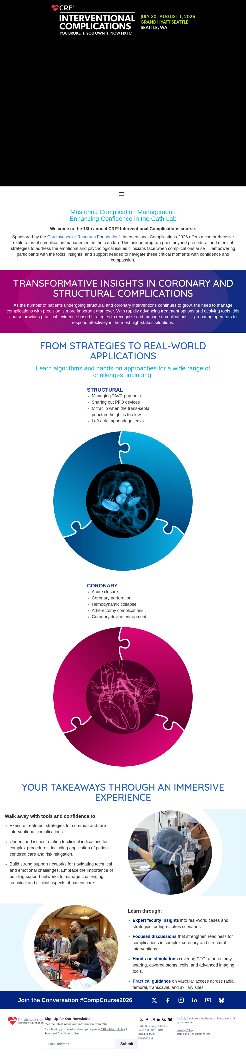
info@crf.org (145, 1038)
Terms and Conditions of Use (62, 1033)
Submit (126, 1044)
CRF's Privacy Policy (112, 1029)
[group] (154, 1000)
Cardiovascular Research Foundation (83, 237)
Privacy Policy (185, 1030)
